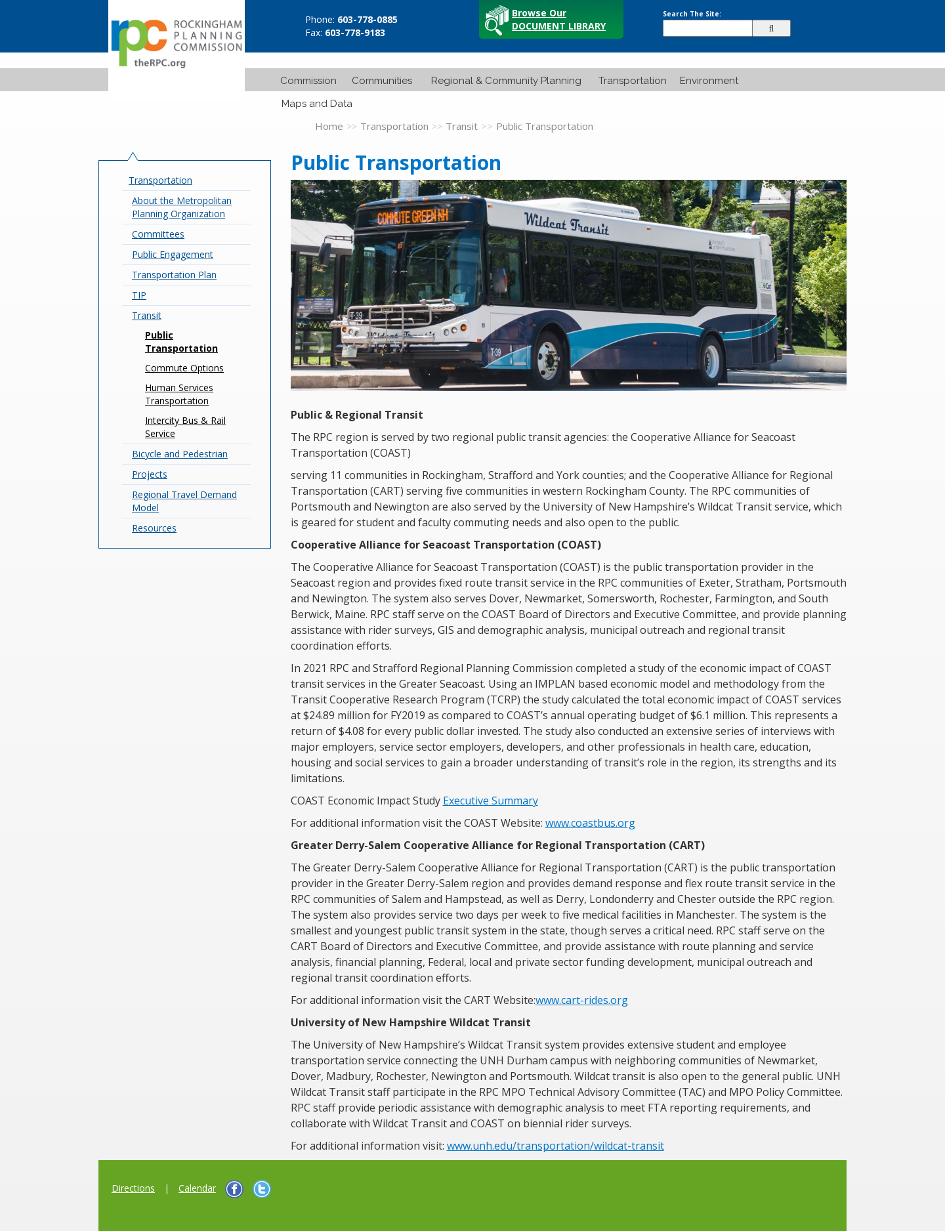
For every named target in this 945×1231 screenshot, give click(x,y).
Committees (158, 234)
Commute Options (184, 368)
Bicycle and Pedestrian (180, 454)
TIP (139, 295)
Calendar (197, 1188)
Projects (149, 474)
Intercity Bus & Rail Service (185, 427)
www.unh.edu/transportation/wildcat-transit (555, 1145)
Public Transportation (181, 341)
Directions (133, 1188)
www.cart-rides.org (582, 1000)
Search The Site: (692, 13)
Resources (154, 528)
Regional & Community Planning (506, 81)
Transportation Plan (174, 274)
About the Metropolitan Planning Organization (182, 207)
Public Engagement (172, 254)
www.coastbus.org (590, 823)
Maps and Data (317, 104)
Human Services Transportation (179, 394)
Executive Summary (490, 800)
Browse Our (559, 19)
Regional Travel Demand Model (184, 501)
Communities (382, 81)
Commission (308, 81)
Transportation (632, 81)
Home (329, 126)
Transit (462, 126)
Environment (709, 81)
